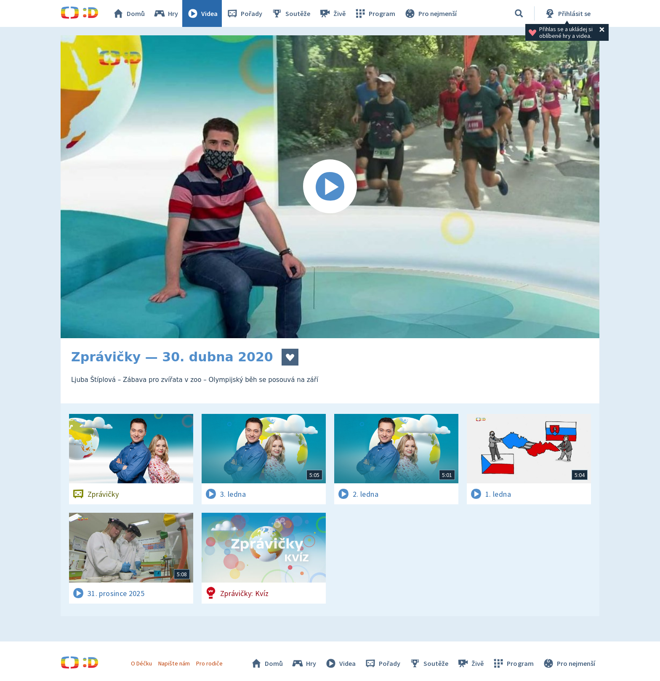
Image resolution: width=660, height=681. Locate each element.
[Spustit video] (330, 186)
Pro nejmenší (430, 13)
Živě (332, 13)
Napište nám (173, 663)
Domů (128, 13)
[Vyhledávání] (519, 13)
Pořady (244, 13)
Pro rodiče (209, 663)
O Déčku (141, 663)
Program (374, 13)
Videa (202, 13)
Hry (165, 13)
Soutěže (290, 13)
